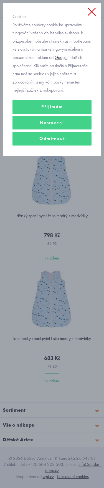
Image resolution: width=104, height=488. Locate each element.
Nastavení (52, 123)
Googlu (61, 57)
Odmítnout (52, 138)
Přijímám (52, 107)
